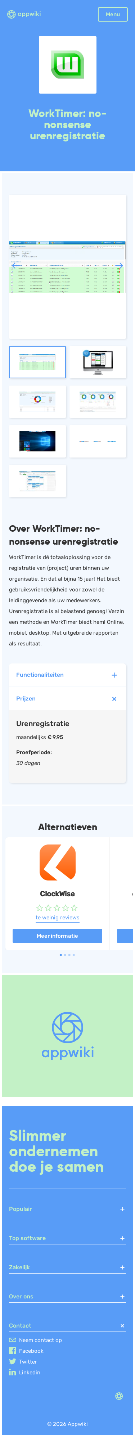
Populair (67, 1209)
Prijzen (68, 699)
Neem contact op (40, 1340)
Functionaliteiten (67, 675)
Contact (67, 1326)
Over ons (67, 1296)
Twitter (28, 1362)
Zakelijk (67, 1267)
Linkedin (29, 1372)
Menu (113, 14)
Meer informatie (57, 936)
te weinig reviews (58, 917)
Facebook (31, 1351)
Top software (67, 1238)
